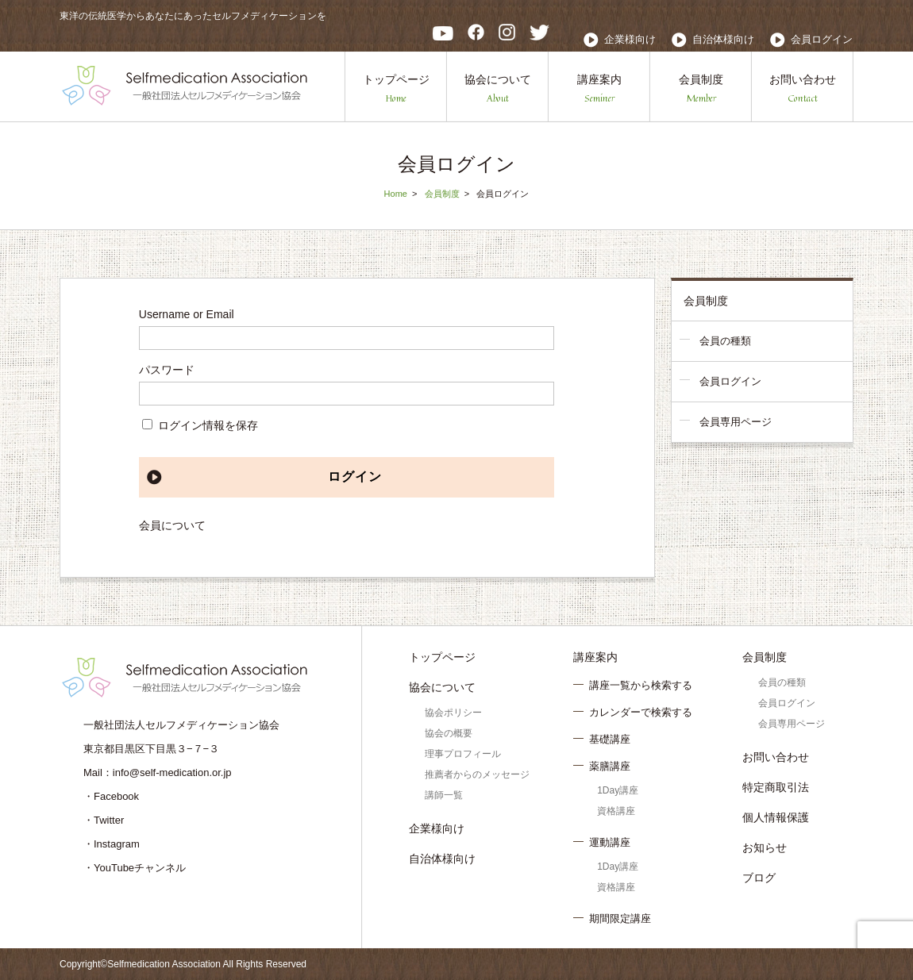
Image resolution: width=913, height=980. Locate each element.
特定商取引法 (775, 787)
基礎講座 (609, 739)
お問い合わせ (802, 89)
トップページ (396, 89)
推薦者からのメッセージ (477, 774)
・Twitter (103, 820)
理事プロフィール (463, 753)
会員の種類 (725, 341)
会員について (172, 525)
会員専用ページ (735, 422)
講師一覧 (444, 795)
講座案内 (599, 89)
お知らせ (764, 847)
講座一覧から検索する (640, 685)
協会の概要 (448, 733)
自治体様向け (723, 39)
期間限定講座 (620, 918)
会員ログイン (822, 39)
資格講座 (616, 811)
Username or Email (186, 314)
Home (395, 193)
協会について (498, 89)
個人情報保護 (775, 817)
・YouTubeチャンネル (134, 868)
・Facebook (111, 796)
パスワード (167, 369)
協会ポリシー (453, 712)
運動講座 (609, 842)
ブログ (759, 877)
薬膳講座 (609, 766)
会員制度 (701, 89)
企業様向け (630, 39)
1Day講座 (617, 790)
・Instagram (111, 844)
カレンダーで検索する (640, 712)
